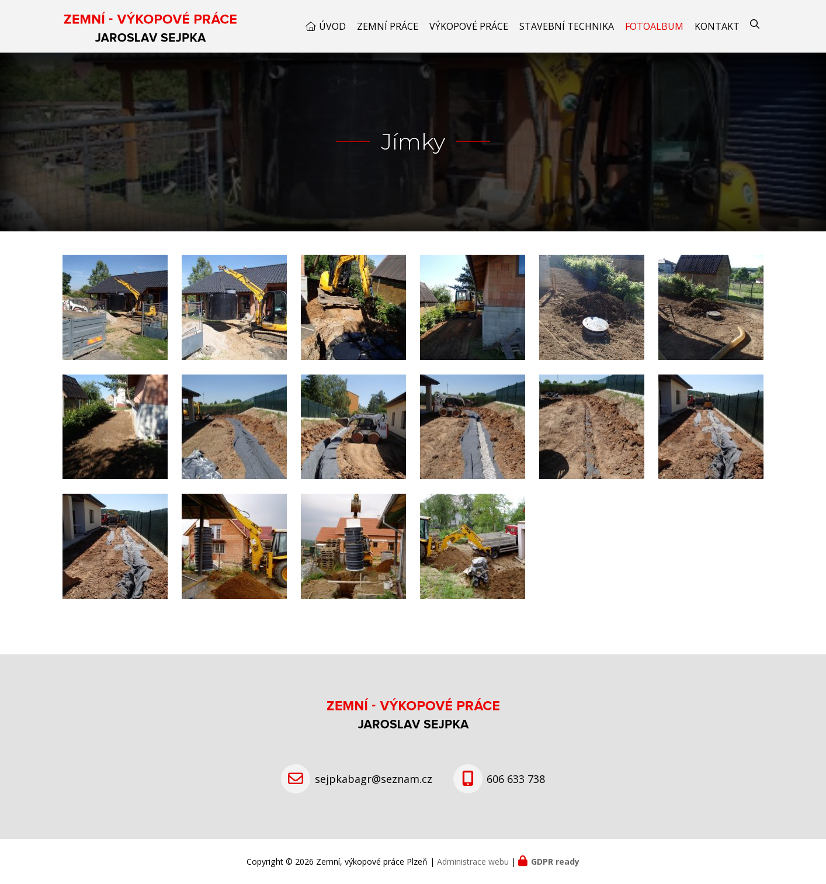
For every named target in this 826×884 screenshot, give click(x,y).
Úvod (332, 26)
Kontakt (717, 26)
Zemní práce (387, 26)
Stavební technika (566, 26)
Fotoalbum (654, 26)
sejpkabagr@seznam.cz (373, 779)
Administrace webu (473, 861)
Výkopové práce (468, 26)
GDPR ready (555, 861)
